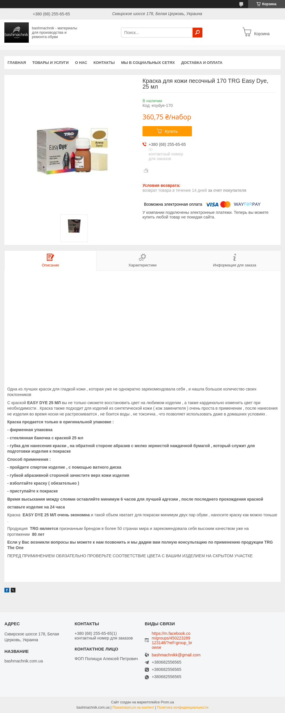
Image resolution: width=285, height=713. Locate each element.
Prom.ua (167, 702)
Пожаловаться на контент (133, 707)
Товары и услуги (50, 62)
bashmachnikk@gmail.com (176, 655)
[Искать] (197, 32)
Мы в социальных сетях (147, 62)
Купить (171, 131)
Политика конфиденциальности (183, 707)
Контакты (104, 62)
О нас (81, 62)
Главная (17, 62)
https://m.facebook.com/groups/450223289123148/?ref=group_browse (172, 640)
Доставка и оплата (201, 62)
